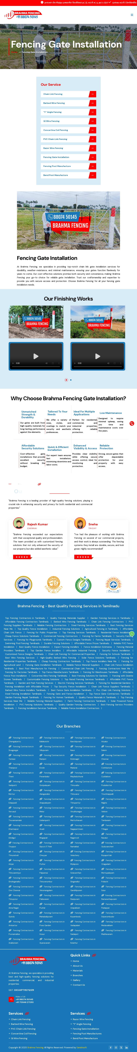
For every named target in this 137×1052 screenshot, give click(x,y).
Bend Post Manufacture (69, 175)
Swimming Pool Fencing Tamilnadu (22, 643)
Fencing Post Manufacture (69, 166)
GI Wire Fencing (69, 121)
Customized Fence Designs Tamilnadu (24, 654)
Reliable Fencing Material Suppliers (44, 701)
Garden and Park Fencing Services (35, 683)
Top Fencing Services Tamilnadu (79, 632)
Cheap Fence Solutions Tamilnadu (22, 636)
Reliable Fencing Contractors (51, 625)
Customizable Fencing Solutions (43, 679)
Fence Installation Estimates (98, 646)
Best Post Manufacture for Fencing (37, 668)
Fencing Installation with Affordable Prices (27, 686)
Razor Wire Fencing (69, 148)
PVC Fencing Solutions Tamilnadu (36, 704)
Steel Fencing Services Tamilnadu (88, 625)
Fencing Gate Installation (69, 157)
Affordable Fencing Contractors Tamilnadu (27, 621)
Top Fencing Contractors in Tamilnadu (25, 618)
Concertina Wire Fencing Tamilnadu (49, 675)
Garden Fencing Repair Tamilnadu (22, 697)
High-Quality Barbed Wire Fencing (58, 657)
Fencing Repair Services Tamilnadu (113, 639)
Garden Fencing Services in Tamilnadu (110, 618)
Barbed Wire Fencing (69, 103)
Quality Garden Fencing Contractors (77, 704)
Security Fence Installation (116, 650)
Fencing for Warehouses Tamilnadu (100, 672)
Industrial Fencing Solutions (66, 628)
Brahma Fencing (35, 1047)
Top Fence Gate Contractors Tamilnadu (109, 693)
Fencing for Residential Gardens (115, 683)
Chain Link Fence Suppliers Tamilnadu (110, 686)
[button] (66, 380)
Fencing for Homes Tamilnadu (59, 697)
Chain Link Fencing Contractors (107, 621)
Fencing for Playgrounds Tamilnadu (34, 639)
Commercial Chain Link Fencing (77, 668)
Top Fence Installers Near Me (101, 661)
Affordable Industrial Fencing (81, 650)
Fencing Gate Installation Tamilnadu (43, 665)
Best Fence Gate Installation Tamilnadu (71, 690)
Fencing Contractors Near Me (114, 668)
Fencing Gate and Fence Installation (65, 693)
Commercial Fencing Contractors (61, 636)
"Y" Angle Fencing (69, 112)
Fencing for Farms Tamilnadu (96, 636)
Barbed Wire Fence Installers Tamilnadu (25, 690)
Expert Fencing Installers (66, 646)
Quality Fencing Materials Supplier (67, 618)
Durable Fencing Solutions (57, 643)
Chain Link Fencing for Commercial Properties (71, 654)
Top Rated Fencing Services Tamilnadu (85, 679)
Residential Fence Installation (115, 632)
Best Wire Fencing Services (20, 657)
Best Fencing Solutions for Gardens (90, 675)
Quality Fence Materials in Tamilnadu (97, 697)
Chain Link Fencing (69, 94)
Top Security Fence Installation (70, 686)
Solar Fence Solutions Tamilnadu (98, 657)
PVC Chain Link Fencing (69, 139)
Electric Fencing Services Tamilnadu (76, 683)
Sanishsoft (82, 1047)
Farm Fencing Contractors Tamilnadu (87, 701)
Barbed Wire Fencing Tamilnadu (70, 621)
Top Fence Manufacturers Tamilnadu (60, 672)
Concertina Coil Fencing (69, 130)
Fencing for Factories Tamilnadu (21, 672)
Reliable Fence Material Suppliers (83, 665)
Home (14, 52)
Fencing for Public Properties (42, 632)
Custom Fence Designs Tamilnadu (74, 639)
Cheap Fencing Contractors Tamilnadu (61, 661)
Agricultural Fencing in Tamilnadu (101, 628)
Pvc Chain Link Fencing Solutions (113, 690)
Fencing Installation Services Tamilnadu (37, 708)
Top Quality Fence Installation (33, 628)
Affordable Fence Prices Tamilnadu (91, 643)
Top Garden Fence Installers (45, 650)
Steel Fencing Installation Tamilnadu (23, 693)
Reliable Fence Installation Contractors (80, 708)
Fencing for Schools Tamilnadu (115, 654)
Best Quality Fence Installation (34, 646)
